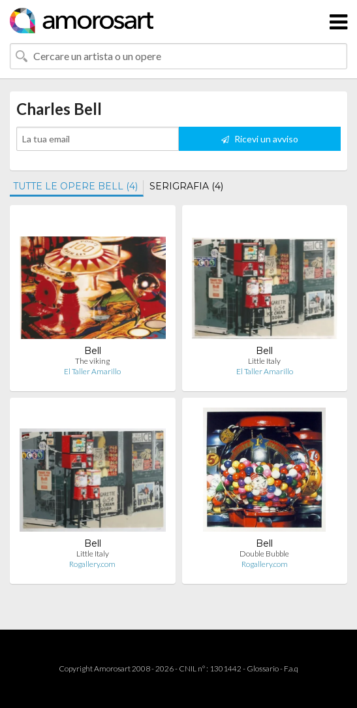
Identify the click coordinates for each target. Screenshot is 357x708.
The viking (92, 361)
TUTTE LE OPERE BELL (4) (75, 186)
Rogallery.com (92, 564)
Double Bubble (264, 553)
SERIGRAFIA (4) (186, 186)
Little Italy (264, 361)
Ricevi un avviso (259, 138)
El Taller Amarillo (92, 371)
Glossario (263, 668)
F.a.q (291, 668)
